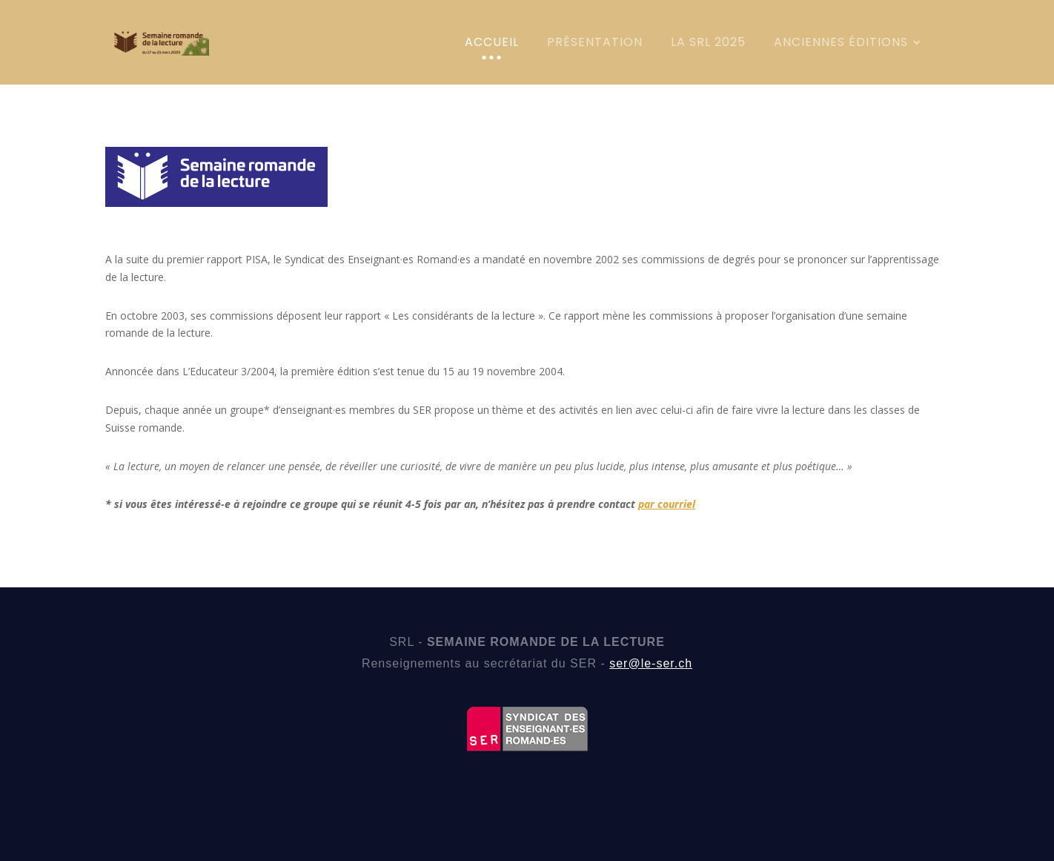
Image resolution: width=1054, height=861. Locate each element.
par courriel (666, 504)
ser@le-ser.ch (650, 663)
